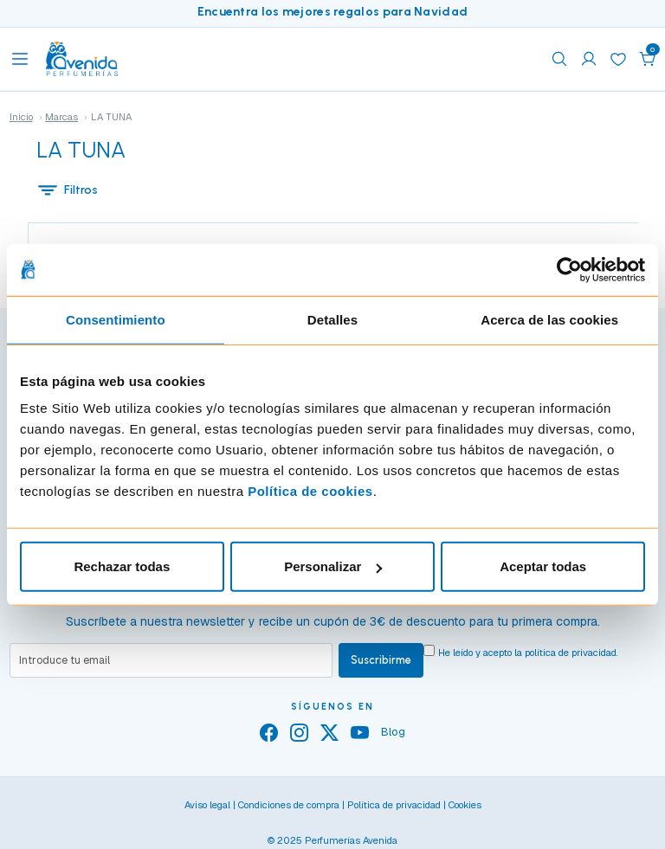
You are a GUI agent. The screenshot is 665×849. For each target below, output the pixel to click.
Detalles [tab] (332, 319)
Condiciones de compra (288, 805)
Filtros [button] (67, 189)
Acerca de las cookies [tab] (549, 319)
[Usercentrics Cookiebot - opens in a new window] (569, 269)
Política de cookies (310, 491)
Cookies (465, 805)
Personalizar (333, 566)
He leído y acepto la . (528, 652)
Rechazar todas (122, 566)
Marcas (61, 117)
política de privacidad (571, 652)
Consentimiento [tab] (115, 319)
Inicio (21, 117)
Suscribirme (381, 659)
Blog (393, 731)
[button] (647, 59)
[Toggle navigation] (20, 58)
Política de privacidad (394, 805)
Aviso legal (207, 805)
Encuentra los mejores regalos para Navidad (332, 11)
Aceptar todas (543, 566)
